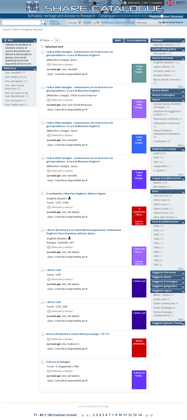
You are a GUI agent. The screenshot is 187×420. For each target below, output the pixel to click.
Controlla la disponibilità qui (71, 74)
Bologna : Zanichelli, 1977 (60, 242)
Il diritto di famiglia (58, 362)
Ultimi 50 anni (161, 212)
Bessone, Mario (162, 75)
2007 (156, 264)
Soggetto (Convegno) (165, 281)
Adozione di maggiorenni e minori (167, 113)
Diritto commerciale (164, 303)
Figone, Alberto (162, 66)
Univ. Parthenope (14, 104)
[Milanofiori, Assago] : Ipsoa (62, 60)
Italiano (158, 182)
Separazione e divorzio (166, 118)
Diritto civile (160, 299)
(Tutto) (15, 29)
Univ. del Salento (14, 81)
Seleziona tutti (54, 46)
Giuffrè (157, 153)
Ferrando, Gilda (162, 71)
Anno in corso (161, 195)
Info (146, 2)
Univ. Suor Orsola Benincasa (14, 87)
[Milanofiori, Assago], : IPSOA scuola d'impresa (72, 95)
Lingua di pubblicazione (166, 178)
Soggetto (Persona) (164, 272)
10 (120, 415)
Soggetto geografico (164, 286)
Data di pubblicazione (165, 221)
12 (130, 415)
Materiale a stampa (164, 44)
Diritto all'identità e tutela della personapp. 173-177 (77, 334)
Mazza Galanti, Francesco (167, 79)
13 (135, 415)
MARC (118, 40)
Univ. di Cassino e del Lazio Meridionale (16, 94)
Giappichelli (160, 166)
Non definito (160, 186)
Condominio (160, 141)
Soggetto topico (162, 290)
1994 (156, 243)
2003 (156, 234)
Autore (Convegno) (163, 95)
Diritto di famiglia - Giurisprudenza (163, 314)
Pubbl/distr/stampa (164, 149)
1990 (156, 247)
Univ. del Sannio (13, 100)
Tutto (45, 40)
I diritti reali (53, 270)
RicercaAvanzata (55, 22)
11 (125, 415)
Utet (156, 161)
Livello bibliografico (164, 49)
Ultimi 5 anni (160, 204)
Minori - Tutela (161, 295)
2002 (156, 230)
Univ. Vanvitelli (12, 72)
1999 (156, 226)
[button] (74, 22)
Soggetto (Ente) (161, 277)
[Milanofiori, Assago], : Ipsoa (62, 130)
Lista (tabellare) (136, 40)
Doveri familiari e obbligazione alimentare (167, 132)
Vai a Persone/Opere (170, 22)
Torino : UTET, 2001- (57, 306)
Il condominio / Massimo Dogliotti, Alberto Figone (76, 193)
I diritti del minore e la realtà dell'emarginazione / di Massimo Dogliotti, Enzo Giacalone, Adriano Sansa (83, 231)
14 (139, 415)
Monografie (160, 53)
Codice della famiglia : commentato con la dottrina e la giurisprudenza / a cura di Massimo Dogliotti (79, 53)
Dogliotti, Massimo (33, 29)
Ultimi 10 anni (161, 208)
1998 (156, 238)
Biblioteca (10, 68)
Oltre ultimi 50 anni (164, 217)
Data (155, 191)
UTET (156, 157)
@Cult (94, 406)
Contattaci (156, 2)
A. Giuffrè (159, 170)
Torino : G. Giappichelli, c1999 (63, 366)
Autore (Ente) (160, 90)
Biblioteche (134, 2)
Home (6, 29)
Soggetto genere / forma (167, 323)
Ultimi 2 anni (160, 200)
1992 (156, 260)
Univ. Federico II (13, 77)
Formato (157, 40)
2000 (156, 252)
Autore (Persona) (162, 58)
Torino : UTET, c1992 (58, 202)
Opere (156, 99)
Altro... (181, 86)
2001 (156, 256)
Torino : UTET (54, 274)
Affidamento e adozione (167, 123)
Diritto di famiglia (163, 307)
